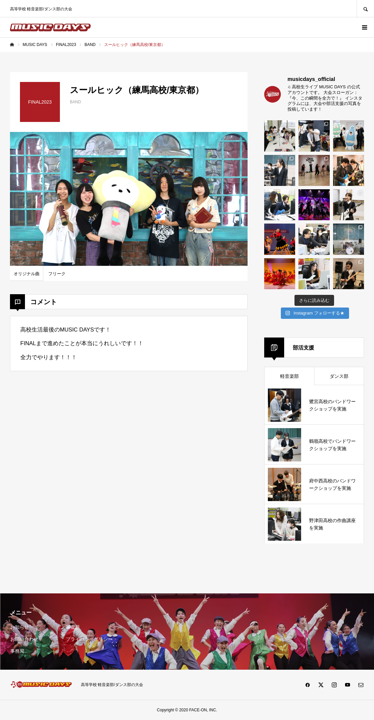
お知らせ (19, 627)
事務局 (17, 651)
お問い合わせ (24, 639)
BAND (75, 102)
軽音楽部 (289, 376)
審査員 (73, 627)
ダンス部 (339, 376)
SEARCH (365, 8)
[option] (129, 199)
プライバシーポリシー (89, 639)
